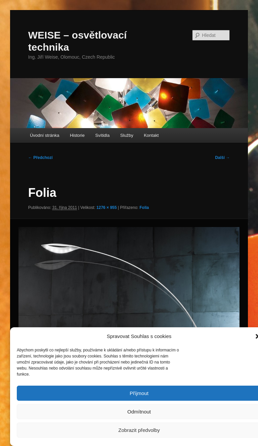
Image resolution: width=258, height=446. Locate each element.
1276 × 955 (106, 207)
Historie (77, 135)
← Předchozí (40, 157)
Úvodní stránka (44, 135)
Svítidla (102, 135)
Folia (144, 207)
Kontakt (151, 135)
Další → (222, 157)
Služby (126, 135)
